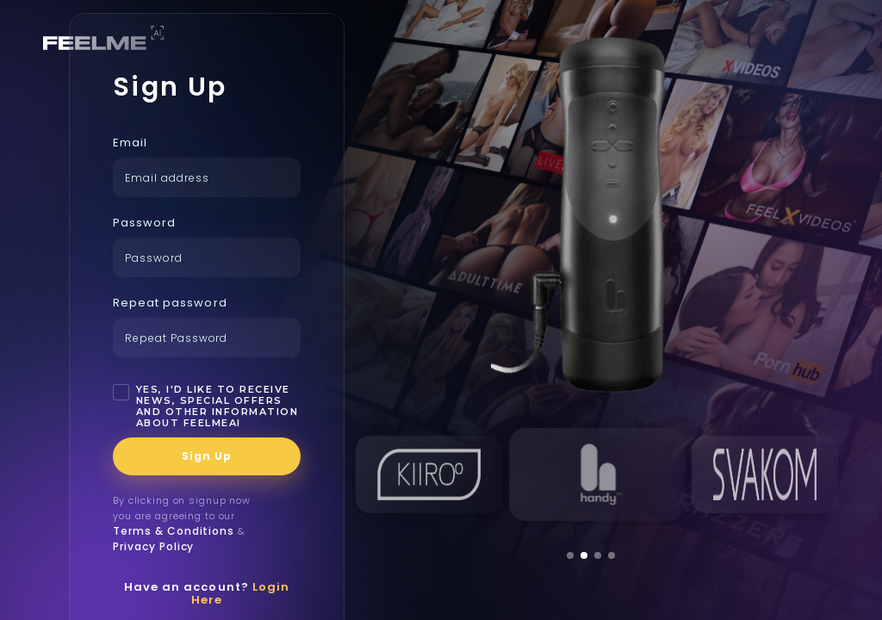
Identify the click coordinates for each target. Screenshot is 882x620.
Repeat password (170, 302)
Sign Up (207, 456)
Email (130, 142)
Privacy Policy (153, 546)
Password (144, 222)
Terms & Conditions (173, 531)
